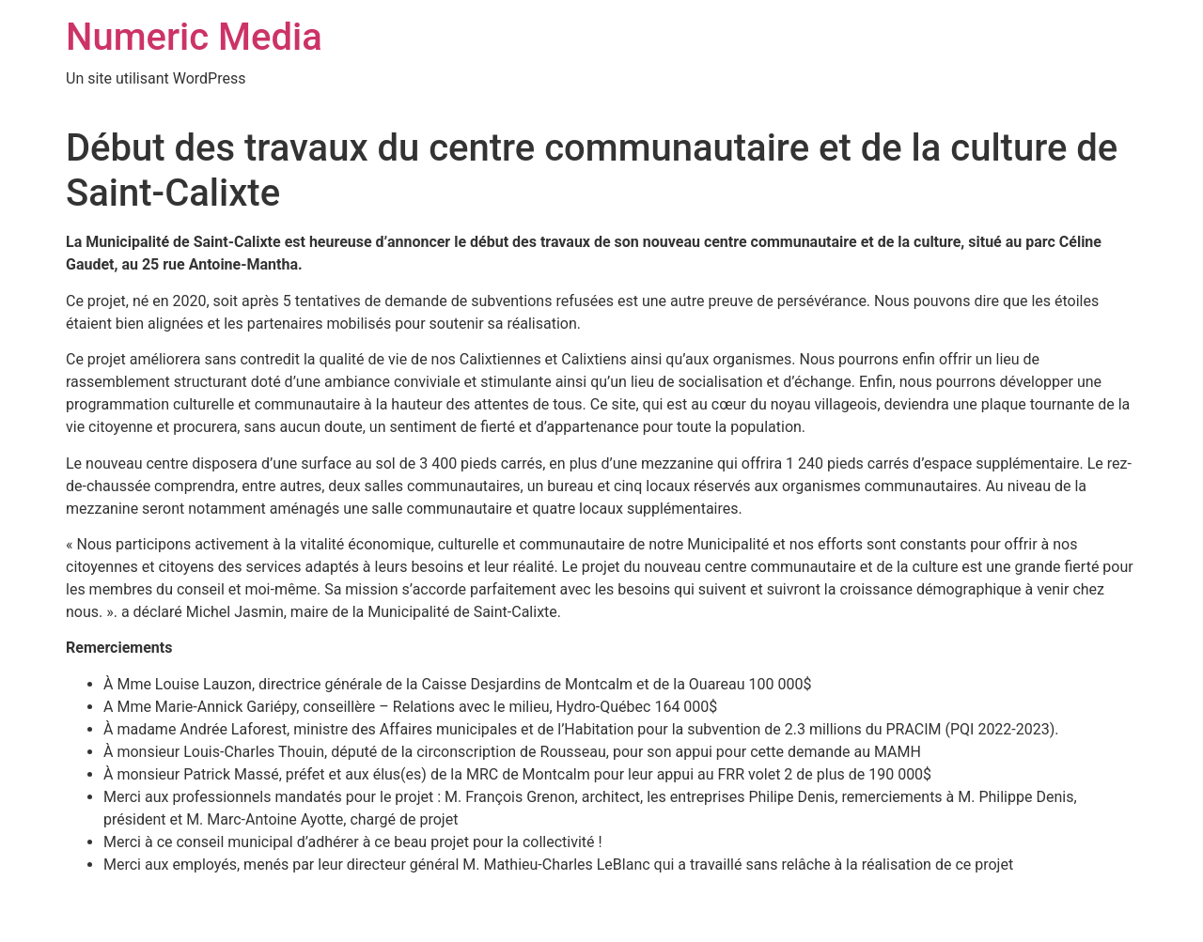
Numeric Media (194, 37)
